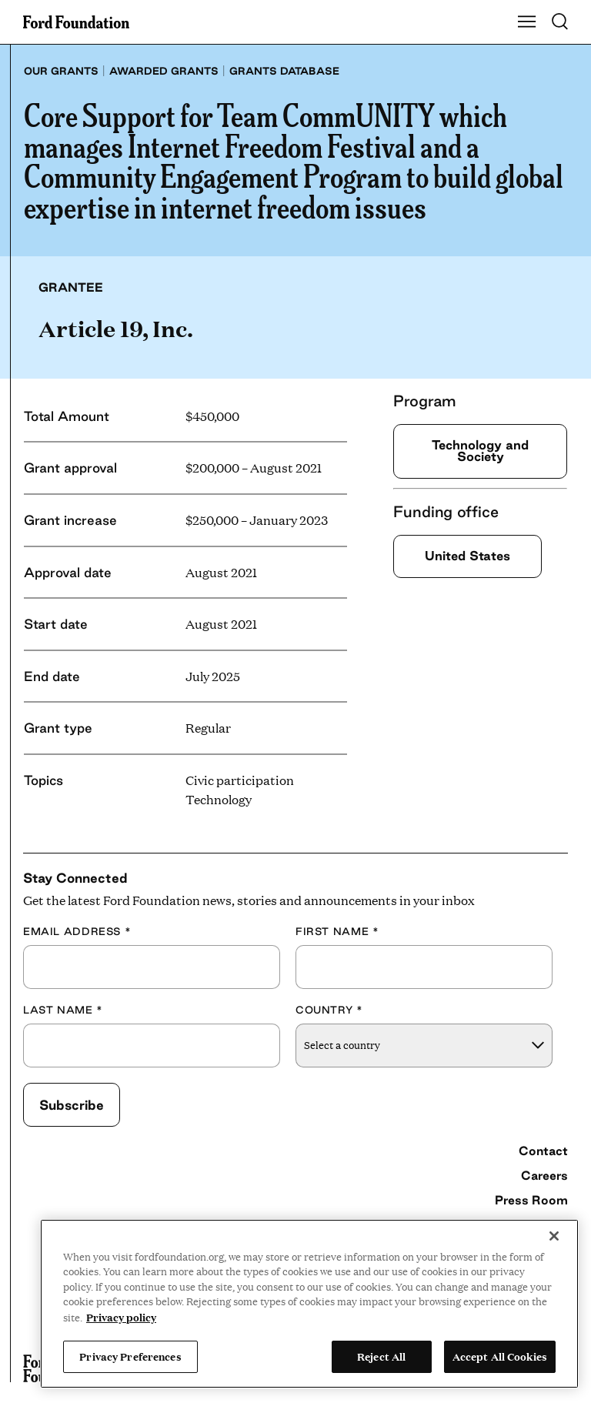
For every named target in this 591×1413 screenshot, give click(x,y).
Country (329, 1009)
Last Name (63, 1009)
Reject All (381, 1356)
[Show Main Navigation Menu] (527, 22)
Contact (543, 1150)
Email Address (77, 931)
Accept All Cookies (499, 1356)
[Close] (554, 1236)
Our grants (61, 70)
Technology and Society (480, 450)
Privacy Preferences (130, 1356)
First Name (337, 931)
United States (467, 556)
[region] (309, 1303)
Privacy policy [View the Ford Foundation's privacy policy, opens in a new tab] (121, 1316)
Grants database (284, 70)
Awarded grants (164, 70)
